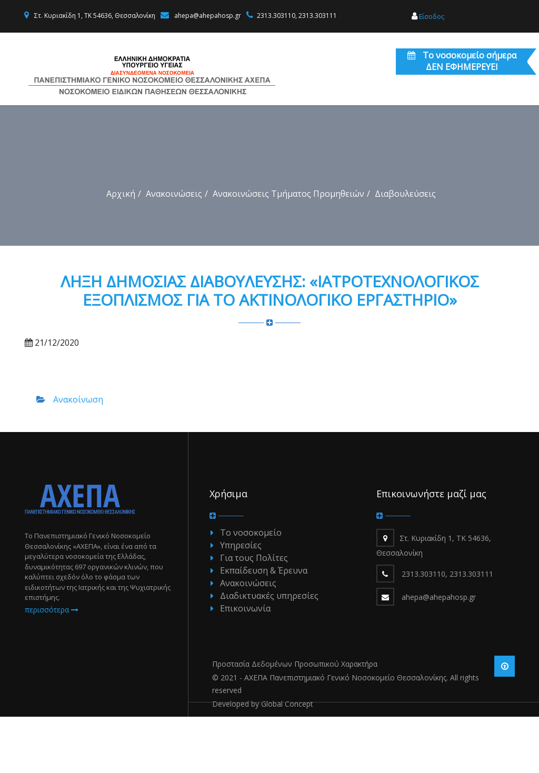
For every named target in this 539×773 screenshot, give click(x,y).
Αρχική (120, 250)
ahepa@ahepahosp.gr (207, 15)
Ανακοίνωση (78, 455)
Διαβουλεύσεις (405, 250)
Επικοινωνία (245, 664)
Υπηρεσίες (241, 601)
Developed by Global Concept (262, 760)
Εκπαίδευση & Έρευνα (263, 627)
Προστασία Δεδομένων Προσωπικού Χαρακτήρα (294, 720)
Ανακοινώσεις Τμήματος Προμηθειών (288, 250)
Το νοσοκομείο (251, 589)
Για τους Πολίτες (254, 614)
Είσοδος (428, 16)
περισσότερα (51, 666)
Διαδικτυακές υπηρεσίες (269, 652)
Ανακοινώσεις (174, 250)
